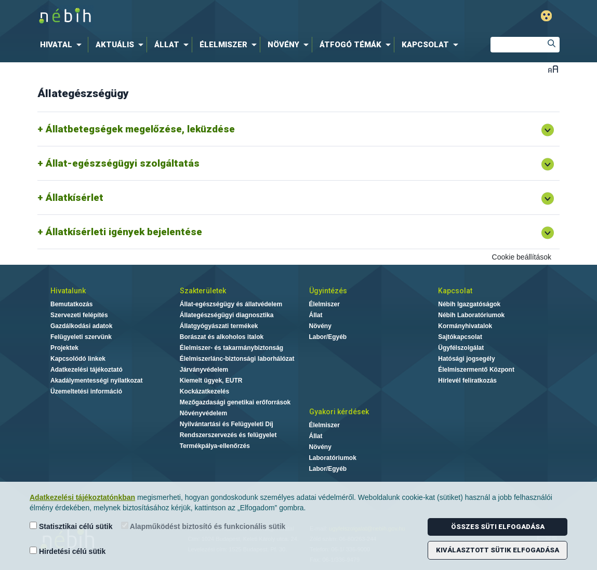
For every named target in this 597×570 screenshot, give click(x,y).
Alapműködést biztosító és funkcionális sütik (203, 526)
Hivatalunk (68, 291)
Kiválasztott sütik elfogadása (497, 550)
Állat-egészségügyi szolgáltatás (123, 163)
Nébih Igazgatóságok (469, 304)
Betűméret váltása (553, 68)
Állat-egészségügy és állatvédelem (231, 304)
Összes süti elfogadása (498, 527)
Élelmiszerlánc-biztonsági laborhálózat (237, 358)
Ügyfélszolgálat (461, 347)
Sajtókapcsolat (460, 337)
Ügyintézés (328, 291)
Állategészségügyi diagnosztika (227, 315)
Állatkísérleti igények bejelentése (124, 232)
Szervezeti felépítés (79, 315)
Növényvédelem (203, 413)
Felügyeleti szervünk (81, 337)
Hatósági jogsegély (466, 358)
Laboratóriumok (332, 458)
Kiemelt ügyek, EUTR (211, 380)
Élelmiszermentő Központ (476, 369)
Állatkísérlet (74, 197)
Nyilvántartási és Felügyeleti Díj (226, 424)
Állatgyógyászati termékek (219, 326)
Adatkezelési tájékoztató (86, 369)
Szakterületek (203, 291)
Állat (316, 315)
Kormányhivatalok (465, 326)
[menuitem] (62, 44)
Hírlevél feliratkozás (467, 380)
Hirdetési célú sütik (67, 551)
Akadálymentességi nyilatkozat (96, 380)
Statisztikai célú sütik (71, 526)
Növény (320, 326)
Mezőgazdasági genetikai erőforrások (235, 402)
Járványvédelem (204, 369)
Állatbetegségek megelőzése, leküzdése (140, 129)
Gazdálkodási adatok (81, 326)
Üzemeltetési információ (86, 391)
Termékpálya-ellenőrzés (215, 446)
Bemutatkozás (71, 304)
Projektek (64, 347)
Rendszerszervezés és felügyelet (228, 435)
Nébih (187, 16)
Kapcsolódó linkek (77, 358)
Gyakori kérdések (339, 412)
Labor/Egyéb (328, 337)
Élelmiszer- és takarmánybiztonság (231, 347)
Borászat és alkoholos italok (221, 337)
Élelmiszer (324, 304)
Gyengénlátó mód (546, 15)
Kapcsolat (455, 291)
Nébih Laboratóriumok (471, 315)
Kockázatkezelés (204, 391)
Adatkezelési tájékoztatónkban (82, 497)
